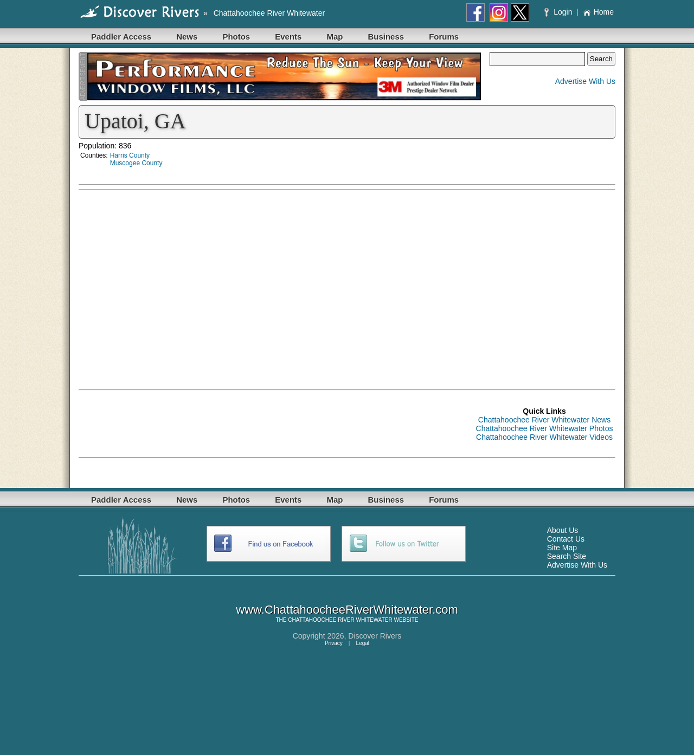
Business (386, 36)
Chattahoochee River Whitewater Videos (544, 437)
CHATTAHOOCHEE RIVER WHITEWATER (340, 620)
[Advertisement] (512, 271)
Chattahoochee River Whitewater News (544, 419)
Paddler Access (121, 36)
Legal (362, 643)
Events (288, 36)
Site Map (562, 547)
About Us (563, 530)
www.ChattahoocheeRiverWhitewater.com (347, 609)
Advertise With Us (585, 81)
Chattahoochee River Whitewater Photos (544, 428)
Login (559, 12)
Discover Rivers (374, 636)
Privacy (334, 643)
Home (598, 12)
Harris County (130, 155)
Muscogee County (136, 163)
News (186, 36)
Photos (236, 36)
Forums (444, 36)
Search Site (566, 556)
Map (334, 36)
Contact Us (565, 539)
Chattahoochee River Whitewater (269, 13)
